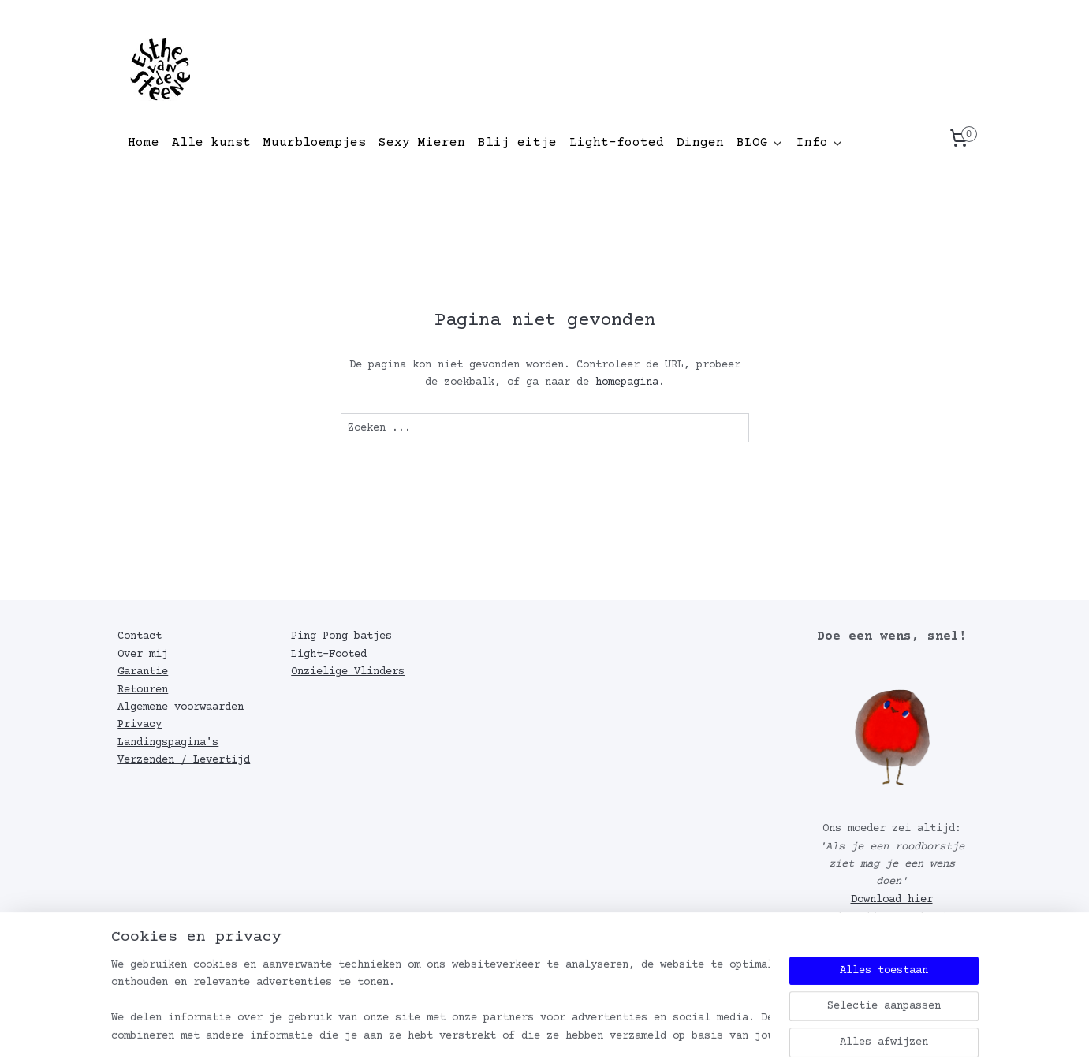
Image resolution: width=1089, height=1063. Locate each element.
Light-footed (616, 143)
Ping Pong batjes (341, 636)
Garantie (142, 672)
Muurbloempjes (314, 143)
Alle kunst (211, 143)
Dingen (700, 143)
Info (820, 143)
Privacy (139, 724)
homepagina (626, 382)
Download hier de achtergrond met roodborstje (885, 917)
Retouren (142, 690)
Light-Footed (329, 654)
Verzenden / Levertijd (183, 760)
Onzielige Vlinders (348, 672)
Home (143, 143)
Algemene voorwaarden (180, 707)
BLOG (760, 143)
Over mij (142, 654)
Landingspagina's (167, 743)
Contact (139, 636)
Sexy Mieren (422, 143)
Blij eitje (517, 143)
